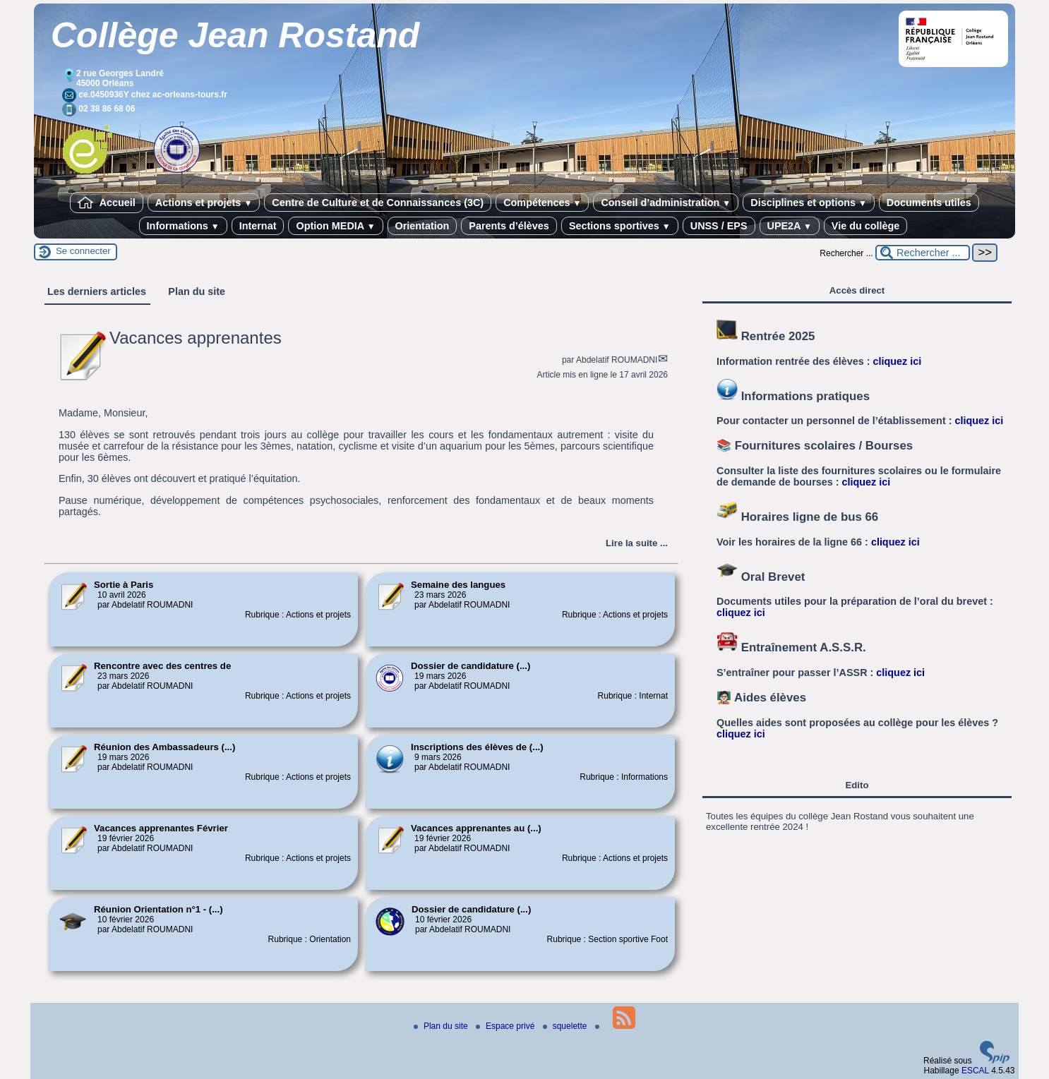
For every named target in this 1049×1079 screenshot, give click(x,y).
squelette (566, 1026)
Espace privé (506, 1026)
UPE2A (789, 225)
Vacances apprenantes (195, 337)
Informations (183, 225)
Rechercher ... (846, 253)
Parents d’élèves (509, 225)
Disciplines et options (808, 202)
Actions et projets (203, 202)
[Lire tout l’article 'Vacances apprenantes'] (637, 543)
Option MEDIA (335, 225)
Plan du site (442, 1026)
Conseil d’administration (666, 202)
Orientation (422, 225)
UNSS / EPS (719, 225)
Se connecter (83, 251)
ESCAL (975, 1070)
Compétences (542, 202)
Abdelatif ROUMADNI (616, 360)
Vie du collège (866, 225)
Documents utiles (929, 202)
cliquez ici (897, 361)
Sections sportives (620, 225)
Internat (258, 225)
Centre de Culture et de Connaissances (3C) (378, 202)
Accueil (107, 202)
